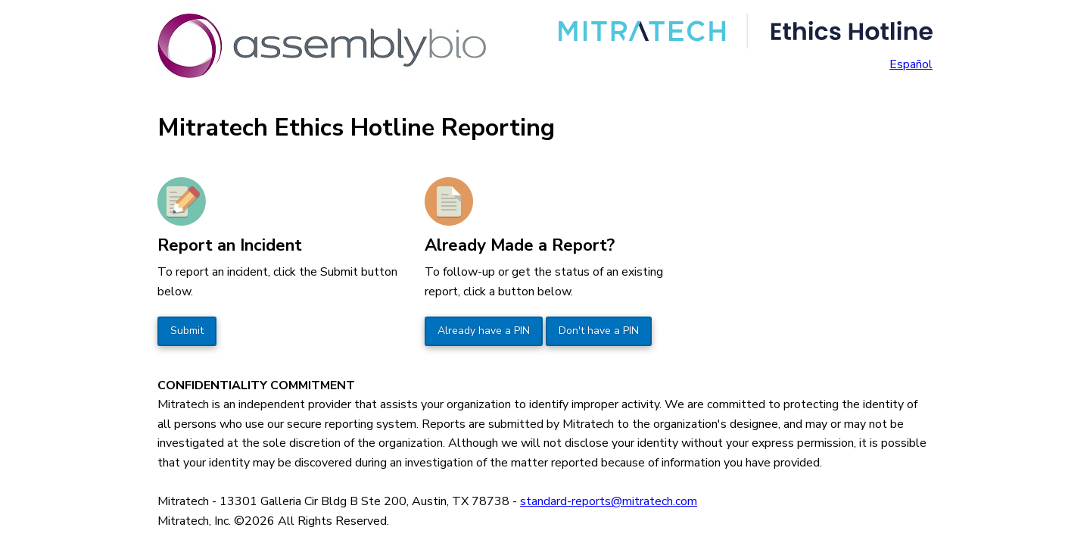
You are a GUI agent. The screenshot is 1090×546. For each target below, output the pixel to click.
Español (911, 64)
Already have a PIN (484, 330)
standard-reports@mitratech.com (608, 501)
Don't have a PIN (599, 330)
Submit (187, 330)
